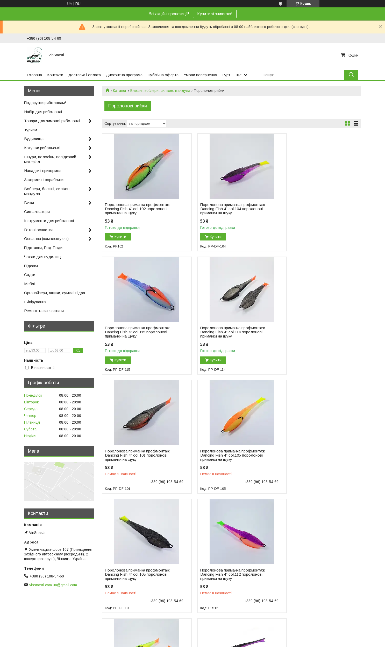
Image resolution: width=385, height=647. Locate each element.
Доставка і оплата (84, 75)
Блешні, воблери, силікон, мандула (160, 90)
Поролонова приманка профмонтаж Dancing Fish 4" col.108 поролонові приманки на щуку (137, 455)
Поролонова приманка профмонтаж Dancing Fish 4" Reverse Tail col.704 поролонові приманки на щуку (137, 574)
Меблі (29, 283)
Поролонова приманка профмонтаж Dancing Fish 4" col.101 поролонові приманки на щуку (225, 332)
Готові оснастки (38, 230)
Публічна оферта (163, 75)
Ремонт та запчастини (44, 310)
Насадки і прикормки (42, 170)
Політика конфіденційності (220, 642)
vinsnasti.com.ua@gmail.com (53, 585)
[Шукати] (351, 75)
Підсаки (31, 266)
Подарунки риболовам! (45, 102)
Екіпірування (35, 302)
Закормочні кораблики (43, 179)
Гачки (29, 202)
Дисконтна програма (124, 75)
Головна (34, 75)
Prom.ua (217, 637)
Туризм (30, 130)
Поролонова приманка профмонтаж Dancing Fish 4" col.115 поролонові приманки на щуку (313, 209)
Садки (29, 274)
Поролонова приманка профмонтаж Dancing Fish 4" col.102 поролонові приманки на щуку (137, 209)
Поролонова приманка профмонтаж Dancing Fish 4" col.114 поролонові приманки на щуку (137, 332)
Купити (120, 237)
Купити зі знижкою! (214, 14)
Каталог (119, 90)
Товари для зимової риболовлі (52, 121)
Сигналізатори (37, 211)
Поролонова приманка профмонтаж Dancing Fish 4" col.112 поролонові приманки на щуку (225, 455)
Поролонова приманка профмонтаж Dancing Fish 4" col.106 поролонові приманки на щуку (313, 455)
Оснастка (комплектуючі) (46, 238)
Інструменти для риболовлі (49, 220)
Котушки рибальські (42, 148)
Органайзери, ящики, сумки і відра (54, 293)
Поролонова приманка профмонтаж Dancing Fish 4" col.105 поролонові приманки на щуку (313, 332)
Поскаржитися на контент (179, 642)
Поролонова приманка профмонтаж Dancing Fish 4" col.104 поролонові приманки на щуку (225, 209)
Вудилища (34, 138)
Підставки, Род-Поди (43, 247)
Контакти (55, 75)
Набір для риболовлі (43, 111)
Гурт (226, 75)
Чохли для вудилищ (42, 256)
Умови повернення (200, 75)
